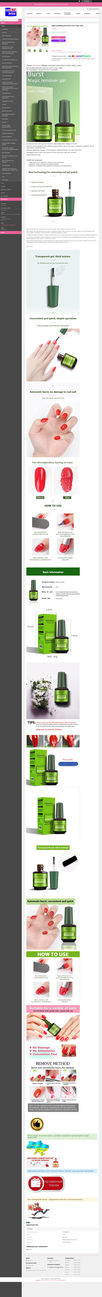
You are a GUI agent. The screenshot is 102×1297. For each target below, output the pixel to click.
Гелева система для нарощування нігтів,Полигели (10, 82)
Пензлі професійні (7, 75)
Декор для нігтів (6, 79)
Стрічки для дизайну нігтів (9, 130)
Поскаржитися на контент (47, 1280)
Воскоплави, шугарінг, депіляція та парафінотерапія (10, 148)
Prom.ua (59, 1278)
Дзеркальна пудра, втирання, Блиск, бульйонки (10, 66)
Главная (29, 13)
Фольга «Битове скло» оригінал (8, 161)
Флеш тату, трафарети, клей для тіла (9, 156)
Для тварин (5, 180)
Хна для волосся (6, 107)
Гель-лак (4, 32)
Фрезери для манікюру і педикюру (8, 42)
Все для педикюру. (7, 136)
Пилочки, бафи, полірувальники (6, 126)
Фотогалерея (4, 196)
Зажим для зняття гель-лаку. (9, 140)
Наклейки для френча (8, 133)
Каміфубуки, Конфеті (7, 101)
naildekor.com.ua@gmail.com (8, 225)
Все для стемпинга (7, 63)
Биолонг (4, 122)
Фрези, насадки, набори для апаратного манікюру (9, 52)
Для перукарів (6, 152)
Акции (78, 13)
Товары (3, 26)
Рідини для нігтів (6, 93)
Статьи (3, 193)
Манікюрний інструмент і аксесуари (8, 114)
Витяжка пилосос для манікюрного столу (7, 47)
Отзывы (3, 186)
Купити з (58, 40)
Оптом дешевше (6, 173)
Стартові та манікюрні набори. (10, 39)
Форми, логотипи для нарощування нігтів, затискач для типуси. (10, 88)
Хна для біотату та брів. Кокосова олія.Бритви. (8, 71)
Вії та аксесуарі (6, 165)
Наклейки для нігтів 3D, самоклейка (8, 97)
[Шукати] (20, 20)
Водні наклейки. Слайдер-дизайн (9, 143)
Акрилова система (7, 111)
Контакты (57, 13)
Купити (58, 37)
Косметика (5, 29)
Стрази (4, 104)
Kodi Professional (6, 35)
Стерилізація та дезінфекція (9, 59)
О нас (2, 183)
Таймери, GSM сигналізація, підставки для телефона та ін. (10, 169)
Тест (3, 176)
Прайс (98, 13)
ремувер (37, 65)
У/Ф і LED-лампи (6, 56)
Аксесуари (5, 119)
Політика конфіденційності (60, 1280)
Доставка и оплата (6, 189)
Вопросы (87, 13)
